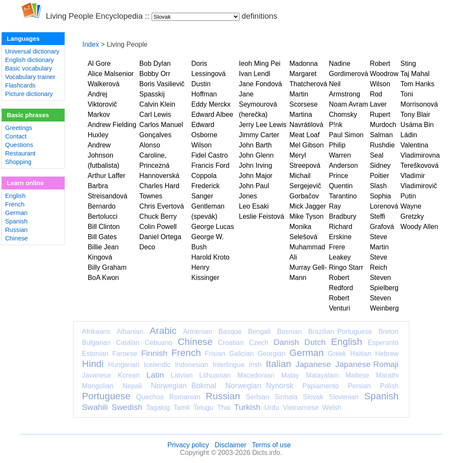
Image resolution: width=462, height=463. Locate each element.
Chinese (16, 238)
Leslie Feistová (262, 216)
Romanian (184, 397)
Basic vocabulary (28, 68)
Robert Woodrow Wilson (384, 74)
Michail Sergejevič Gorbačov (305, 186)
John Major (256, 175)
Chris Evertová (161, 206)
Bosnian (289, 331)
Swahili (95, 407)
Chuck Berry (158, 216)
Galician (241, 353)
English (15, 195)
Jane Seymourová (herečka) (258, 104)
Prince (338, 175)
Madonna (303, 63)
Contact (16, 136)
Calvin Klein (157, 104)
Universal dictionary (32, 51)
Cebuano (158, 342)
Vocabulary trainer (30, 76)
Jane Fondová (260, 84)
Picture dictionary (29, 93)
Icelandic (157, 364)
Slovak (313, 397)
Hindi (93, 364)
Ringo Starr (346, 267)
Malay (290, 375)
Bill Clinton (103, 226)
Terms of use (271, 445)
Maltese (357, 375)
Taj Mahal (414, 73)
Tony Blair (415, 114)
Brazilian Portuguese (340, 331)
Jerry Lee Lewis (263, 124)
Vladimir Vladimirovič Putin (418, 186)
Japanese (313, 364)
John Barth (255, 145)
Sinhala (286, 397)
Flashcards (20, 85)
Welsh (331, 407)
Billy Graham (107, 267)
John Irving (255, 165)
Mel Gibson (306, 145)
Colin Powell (158, 226)
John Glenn (256, 155)
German (16, 212)
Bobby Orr (154, 73)
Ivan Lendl (254, 73)
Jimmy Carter (259, 134)
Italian (278, 364)
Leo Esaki (254, 206)
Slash (378, 185)
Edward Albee (213, 114)
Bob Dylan (155, 63)
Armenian (197, 331)
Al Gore (98, 63)
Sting (408, 63)
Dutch (315, 342)
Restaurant (20, 153)
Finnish (154, 353)
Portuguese (106, 396)
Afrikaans (96, 331)
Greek (337, 353)
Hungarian (123, 364)
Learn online (25, 183)
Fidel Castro (210, 155)
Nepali (131, 386)
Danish (286, 342)
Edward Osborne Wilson (204, 135)
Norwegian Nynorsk (259, 385)
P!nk (335, 124)
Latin (155, 374)
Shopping (18, 161)
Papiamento (320, 386)
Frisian (215, 353)
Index (90, 44)
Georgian (272, 353)
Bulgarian (96, 342)
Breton (388, 331)
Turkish (247, 407)
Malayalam (322, 375)
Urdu (271, 407)
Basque (230, 331)
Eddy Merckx (211, 104)
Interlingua (229, 364)
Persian (359, 386)
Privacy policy (188, 445)
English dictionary (29, 59)
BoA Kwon (103, 277)
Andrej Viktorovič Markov (102, 104)
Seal (376, 155)
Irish (255, 364)
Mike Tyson (306, 216)
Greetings (18, 127)
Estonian (95, 353)
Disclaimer (230, 445)
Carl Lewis (155, 114)
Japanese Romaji (367, 364)
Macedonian (255, 375)
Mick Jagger (307, 206)
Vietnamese (300, 407)
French (15, 204)
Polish (389, 386)
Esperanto (383, 342)
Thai (223, 407)
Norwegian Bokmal (183, 385)
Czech (258, 342)
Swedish (127, 407)
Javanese (96, 375)
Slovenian (343, 397)
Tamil (181, 407)
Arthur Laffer (106, 175)
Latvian (182, 375)
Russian (16, 229)
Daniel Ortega (160, 236)
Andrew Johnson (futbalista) (103, 155)
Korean (129, 375)
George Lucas (213, 226)
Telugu (203, 407)
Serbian (257, 397)
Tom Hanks (417, 84)
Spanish (16, 221)
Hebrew (386, 353)
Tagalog (158, 407)
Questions (19, 144)
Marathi (387, 375)
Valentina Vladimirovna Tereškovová (419, 155)
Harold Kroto (211, 257)
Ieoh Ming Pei (260, 63)
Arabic (162, 330)
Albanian (130, 331)
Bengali (259, 331)
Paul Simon (346, 134)
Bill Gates (101, 236)
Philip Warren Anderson (343, 155)
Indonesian (191, 364)
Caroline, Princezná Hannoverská (159, 165)
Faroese (124, 353)
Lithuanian (215, 375)
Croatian (230, 342)
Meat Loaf (304, 134)
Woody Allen (419, 226)
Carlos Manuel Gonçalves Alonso (161, 135)
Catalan (127, 342)
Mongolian (97, 386)
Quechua (150, 397)
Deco (147, 247)
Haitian (360, 353)
